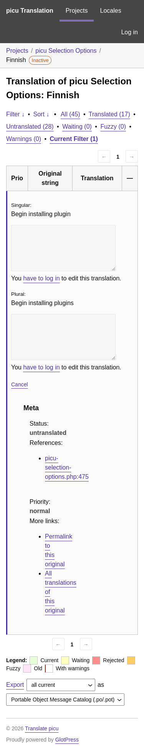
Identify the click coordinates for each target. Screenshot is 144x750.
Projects (77, 10)
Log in (129, 32)
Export (15, 684)
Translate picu (41, 728)
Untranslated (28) (30, 126)
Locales (110, 10)
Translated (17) (109, 114)
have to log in (41, 278)
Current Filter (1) (74, 139)
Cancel (19, 384)
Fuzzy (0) (113, 126)
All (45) (70, 114)
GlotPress (67, 740)
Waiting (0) (77, 126)
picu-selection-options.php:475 (67, 467)
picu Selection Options (65, 50)
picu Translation (29, 10)
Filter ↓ (15, 114)
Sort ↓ (41, 114)
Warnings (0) (23, 139)
